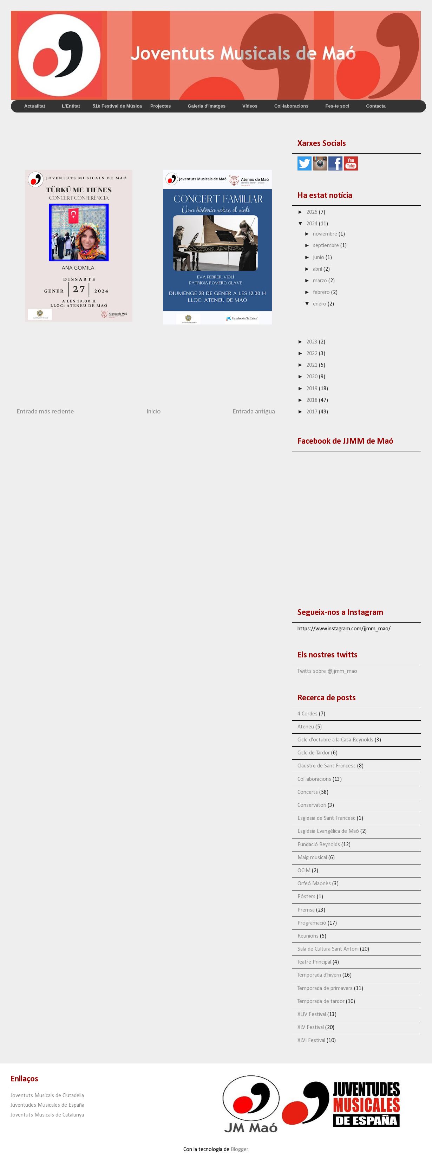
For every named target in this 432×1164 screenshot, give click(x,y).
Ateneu (305, 727)
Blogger (239, 1149)
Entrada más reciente (45, 412)
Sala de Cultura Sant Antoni (328, 949)
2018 (312, 400)
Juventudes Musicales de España (47, 1105)
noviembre (326, 234)
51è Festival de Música (117, 106)
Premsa (306, 910)
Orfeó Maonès (314, 884)
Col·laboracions (314, 779)
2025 (312, 212)
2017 (312, 412)
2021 (312, 365)
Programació (311, 923)
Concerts (307, 792)
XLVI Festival (311, 1040)
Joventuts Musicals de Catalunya (47, 1115)
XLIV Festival (311, 1014)
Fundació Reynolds (318, 845)
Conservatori (311, 805)
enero (320, 304)
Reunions (308, 936)
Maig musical (312, 858)
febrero (322, 292)
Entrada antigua (254, 412)
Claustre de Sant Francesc (326, 766)
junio (319, 258)
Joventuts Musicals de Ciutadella (47, 1096)
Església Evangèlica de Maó (328, 831)
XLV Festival (310, 1027)
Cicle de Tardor (313, 753)
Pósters (306, 897)
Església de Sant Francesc (326, 818)
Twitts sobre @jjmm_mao (327, 671)
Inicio (153, 412)
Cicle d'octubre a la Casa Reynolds (335, 740)
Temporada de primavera (325, 988)
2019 (312, 389)
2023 (312, 342)
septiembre (326, 246)
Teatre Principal (314, 962)
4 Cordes (307, 714)
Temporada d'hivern (319, 975)
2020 (312, 377)
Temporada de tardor (321, 1001)
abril (318, 269)
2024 (312, 224)
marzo (320, 281)
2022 (312, 353)
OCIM (303, 871)
